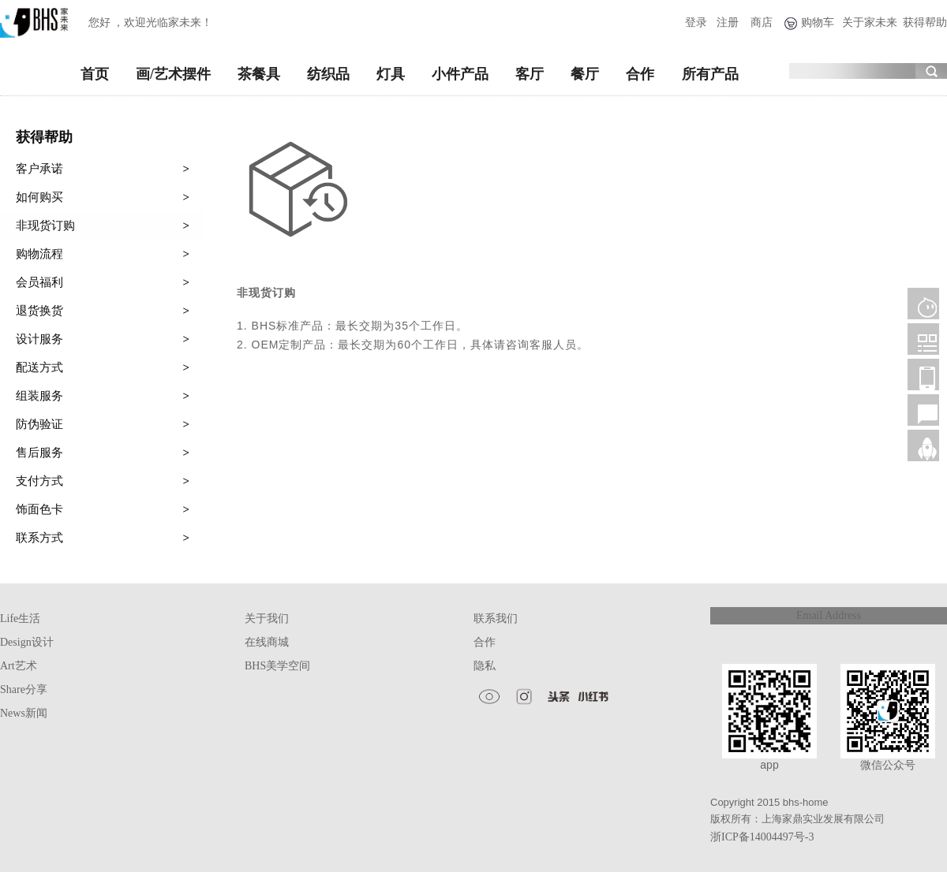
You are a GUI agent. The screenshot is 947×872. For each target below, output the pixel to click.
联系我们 (496, 618)
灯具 (390, 74)
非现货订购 (102, 225)
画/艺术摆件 (173, 74)
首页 (94, 74)
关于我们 (267, 618)
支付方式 (102, 481)
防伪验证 (102, 424)
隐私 (485, 666)
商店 (761, 22)
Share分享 (23, 689)
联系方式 (102, 538)
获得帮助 (925, 22)
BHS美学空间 (277, 666)
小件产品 (460, 74)
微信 (923, 339)
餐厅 (585, 74)
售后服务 (102, 452)
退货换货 (102, 310)
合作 (640, 74)
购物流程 (102, 254)
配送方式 (102, 367)
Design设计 (27, 642)
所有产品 (710, 74)
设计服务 (102, 339)
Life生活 (20, 618)
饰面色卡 (102, 509)
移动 (923, 374)
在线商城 (267, 642)
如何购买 (102, 197)
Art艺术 (18, 666)
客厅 (529, 74)
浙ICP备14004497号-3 (762, 837)
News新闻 (23, 713)
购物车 (817, 22)
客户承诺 (102, 169)
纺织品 (328, 74)
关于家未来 (869, 22)
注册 (728, 22)
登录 (696, 22)
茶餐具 (259, 74)
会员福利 (102, 282)
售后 (923, 410)
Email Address (828, 615)
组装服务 (102, 396)
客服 (923, 303)
